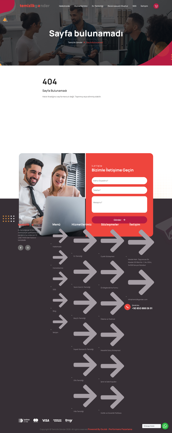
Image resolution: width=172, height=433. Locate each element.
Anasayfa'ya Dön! (55, 104)
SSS (134, 6)
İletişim (144, 6)
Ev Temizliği (97, 6)
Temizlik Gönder (75, 42)
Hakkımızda (64, 6)
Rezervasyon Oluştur (118, 6)
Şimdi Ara (134, 305)
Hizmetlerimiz (81, 6)
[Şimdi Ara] (127, 307)
